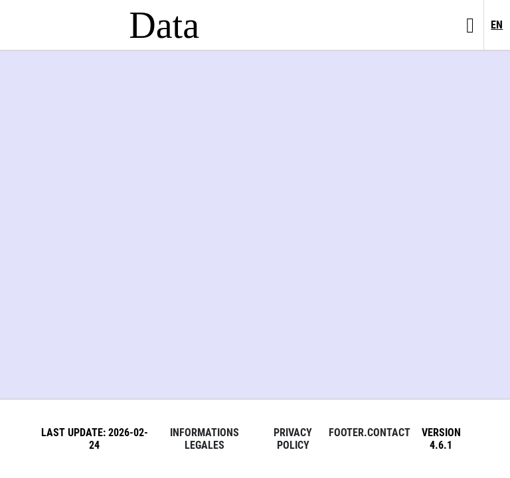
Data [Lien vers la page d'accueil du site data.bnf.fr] (164, 25)
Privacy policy (293, 438)
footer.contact (369, 432)
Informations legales (204, 438)
